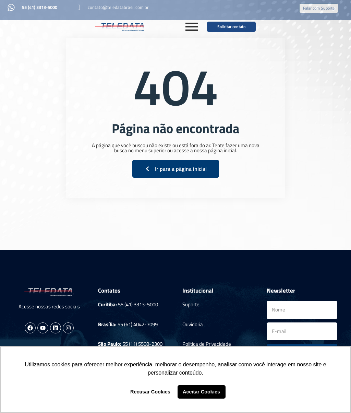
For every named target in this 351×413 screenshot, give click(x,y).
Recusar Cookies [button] (150, 391)
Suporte (190, 304)
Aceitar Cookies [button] (201, 391)
